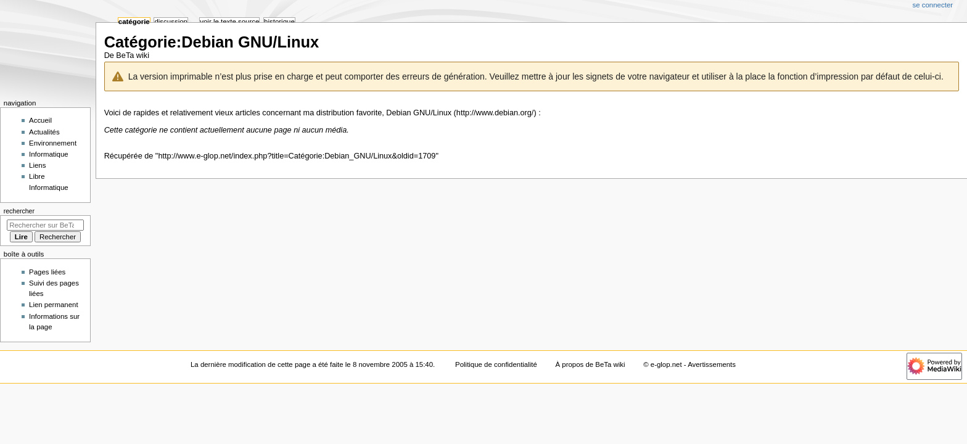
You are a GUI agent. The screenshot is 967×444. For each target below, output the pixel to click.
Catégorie (134, 21)
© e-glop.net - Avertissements (689, 364)
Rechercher (19, 211)
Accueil (40, 120)
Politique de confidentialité (496, 364)
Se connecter (933, 5)
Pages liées (47, 272)
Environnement (52, 143)
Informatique (48, 154)
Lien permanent (53, 304)
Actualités (44, 132)
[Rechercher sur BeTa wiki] (45, 225)
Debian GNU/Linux (418, 113)
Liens (37, 165)
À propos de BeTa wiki (590, 364)
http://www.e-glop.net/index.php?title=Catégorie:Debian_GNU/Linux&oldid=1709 (296, 156)
